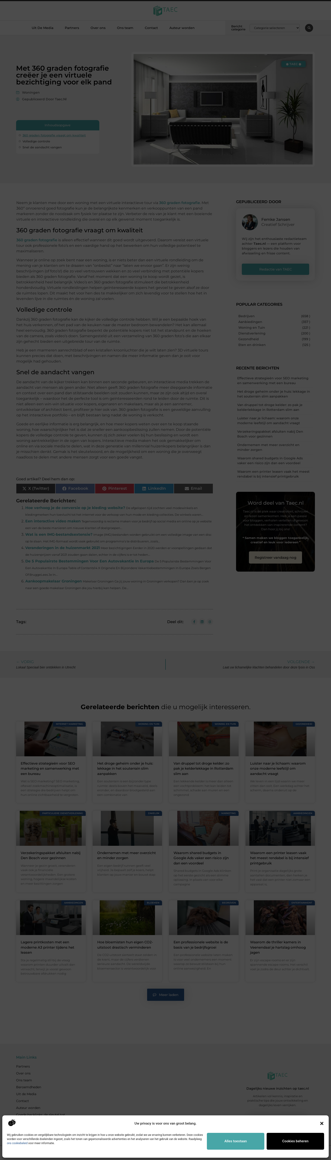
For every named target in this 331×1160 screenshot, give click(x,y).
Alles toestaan (236, 1141)
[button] (322, 1123)
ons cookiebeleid (17, 1143)
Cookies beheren (295, 1141)
